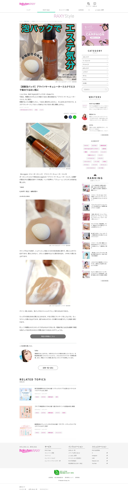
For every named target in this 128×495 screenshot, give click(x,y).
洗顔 (57, 397)
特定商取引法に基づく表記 (75, 463)
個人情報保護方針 (59, 477)
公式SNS (81, 10)
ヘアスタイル (91, 158)
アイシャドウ (94, 152)
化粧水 (104, 161)
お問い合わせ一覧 (33, 489)
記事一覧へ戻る (48, 368)
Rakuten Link (95, 461)
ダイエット (103, 164)
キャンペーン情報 (64, 10)
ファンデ (94, 164)
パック (41, 109)
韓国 (86, 152)
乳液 (36, 109)
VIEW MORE (104, 135)
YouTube (94, 463)
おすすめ (43, 397)
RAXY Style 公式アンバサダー (26, 109)
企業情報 (51, 477)
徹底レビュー (91, 155)
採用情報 (77, 477)
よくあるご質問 (99, 10)
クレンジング (58, 432)
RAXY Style (46, 10)
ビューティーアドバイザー (52, 461)
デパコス (86, 164)
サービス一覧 (23, 489)
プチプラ (57, 412)
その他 (84, 83)
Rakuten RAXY (27, 4)
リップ (100, 155)
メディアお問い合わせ (74, 453)
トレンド (103, 152)
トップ (28, 10)
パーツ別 (97, 161)
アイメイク (86, 64)
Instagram (94, 455)
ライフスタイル (91, 168)
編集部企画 (50, 397)
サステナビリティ (44, 489)
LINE (93, 458)
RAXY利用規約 (72, 461)
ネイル (84, 76)
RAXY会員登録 (96, 450)
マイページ (48, 455)
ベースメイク (86, 61)
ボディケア (86, 68)
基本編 (104, 148)
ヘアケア (85, 72)
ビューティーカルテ (50, 458)
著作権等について (69, 477)
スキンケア (26, 107)
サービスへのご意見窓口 (74, 458)
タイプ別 (101, 168)
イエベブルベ (87, 161)
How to (37, 397)
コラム (84, 79)
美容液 (63, 412)
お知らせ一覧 (71, 450)
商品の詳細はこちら (48, 336)
